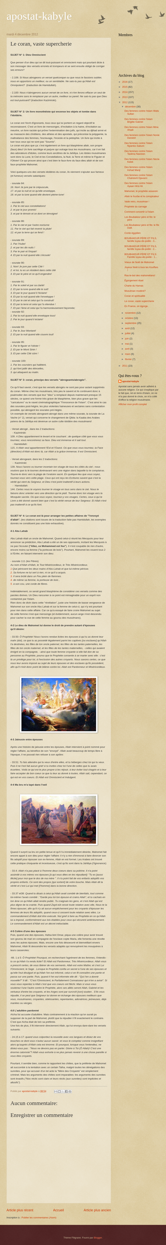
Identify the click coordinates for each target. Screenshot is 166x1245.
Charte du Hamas (133, 285)
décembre (130, 106)
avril (127, 348)
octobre (129, 318)
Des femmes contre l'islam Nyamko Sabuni (138, 144)
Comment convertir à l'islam (139, 211)
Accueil (58, 1210)
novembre (130, 312)
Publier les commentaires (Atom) (38, 1217)
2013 (125, 97)
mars (128, 354)
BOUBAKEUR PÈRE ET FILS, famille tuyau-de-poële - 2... (140, 247)
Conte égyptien (132, 233)
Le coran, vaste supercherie (139, 301)
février (128, 359)
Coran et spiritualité (134, 295)
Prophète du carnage (135, 206)
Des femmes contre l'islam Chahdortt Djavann (138, 176)
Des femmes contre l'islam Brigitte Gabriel (138, 120)
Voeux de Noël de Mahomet (139, 262)
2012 (125, 102)
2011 (125, 365)
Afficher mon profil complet (132, 404)
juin (127, 338)
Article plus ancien (97, 1210)
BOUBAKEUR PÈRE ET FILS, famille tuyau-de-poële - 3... (140, 239)
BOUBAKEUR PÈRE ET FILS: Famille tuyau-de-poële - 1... (140, 255)
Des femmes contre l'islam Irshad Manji (138, 168)
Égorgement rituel (133, 280)
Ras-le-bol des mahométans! (139, 275)
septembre (131, 323)
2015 (125, 86)
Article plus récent (20, 1210)
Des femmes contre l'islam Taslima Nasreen (138, 152)
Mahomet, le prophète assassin (141, 191)
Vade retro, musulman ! (136, 201)
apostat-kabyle (39, 16)
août (127, 328)
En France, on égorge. (136, 306)
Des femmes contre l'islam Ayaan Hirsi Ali (138, 184)
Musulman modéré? (135, 290)
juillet (128, 333)
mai (127, 343)
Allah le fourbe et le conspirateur (141, 196)
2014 (125, 92)
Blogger (98, 1237)
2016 (125, 81)
